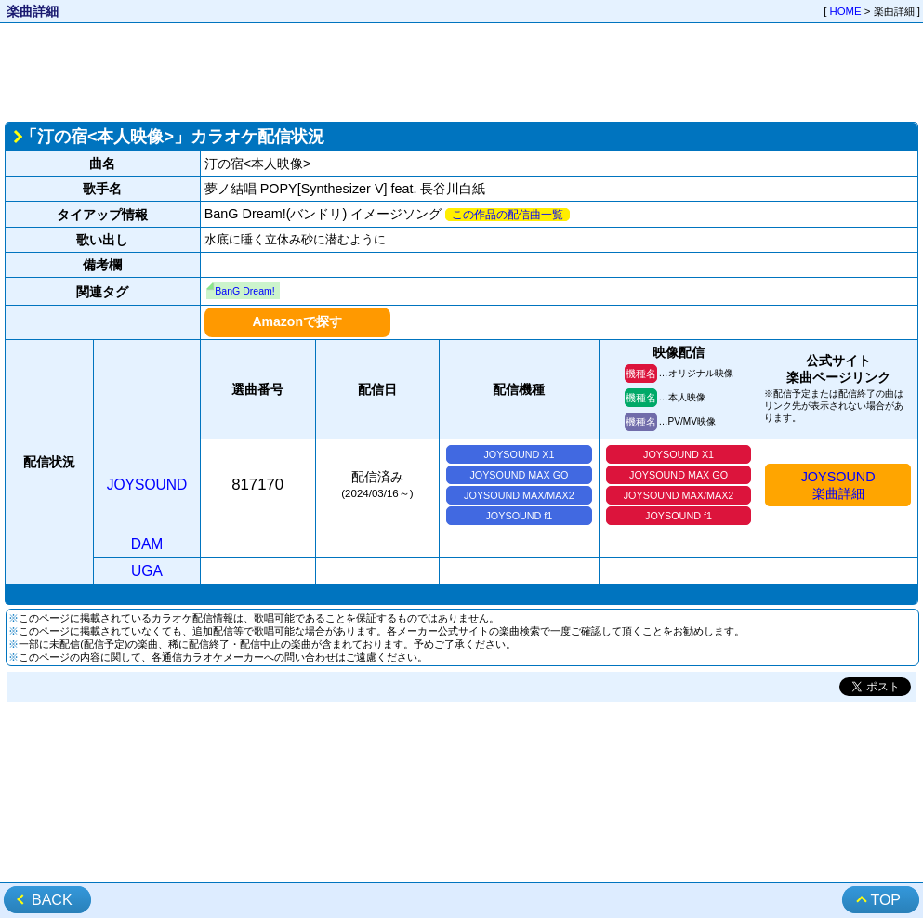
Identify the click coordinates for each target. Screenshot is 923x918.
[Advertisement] (461, 70)
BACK (52, 900)
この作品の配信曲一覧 (507, 214)
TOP (885, 900)
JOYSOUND (147, 484)
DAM (147, 544)
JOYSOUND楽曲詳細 (838, 485)
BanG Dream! (244, 290)
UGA (147, 571)
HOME (846, 11)
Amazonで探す (296, 321)
